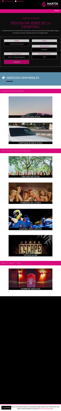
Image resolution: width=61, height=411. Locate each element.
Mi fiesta (7, 1)
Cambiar (16, 62)
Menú (57, 11)
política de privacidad (46, 408)
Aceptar (6, 408)
